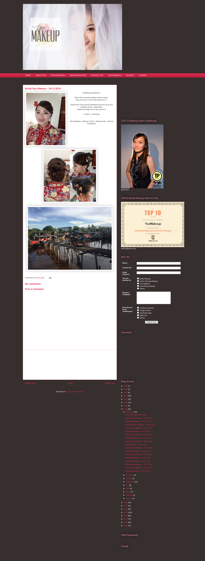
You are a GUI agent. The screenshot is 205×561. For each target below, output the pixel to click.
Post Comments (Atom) (75, 392)
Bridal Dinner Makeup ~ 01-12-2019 (138, 457)
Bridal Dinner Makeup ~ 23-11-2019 (138, 470)
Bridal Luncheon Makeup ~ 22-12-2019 (140, 427)
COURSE (142, 75)
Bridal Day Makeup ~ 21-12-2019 (137, 434)
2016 (126, 511)
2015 (126, 515)
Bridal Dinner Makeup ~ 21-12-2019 (138, 430)
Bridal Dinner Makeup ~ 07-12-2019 (138, 450)
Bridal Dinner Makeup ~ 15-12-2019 (138, 437)
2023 (126, 398)
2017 (126, 508)
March (128, 494)
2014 (126, 518)
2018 (126, 505)
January (129, 501)
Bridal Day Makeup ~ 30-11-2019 (137, 463)
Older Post (110, 383)
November (130, 477)
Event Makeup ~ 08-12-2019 (136, 447)
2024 (126, 395)
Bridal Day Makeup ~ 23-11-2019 (137, 473)
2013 (126, 521)
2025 (126, 392)
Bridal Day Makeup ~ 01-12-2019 (137, 460)
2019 (126, 411)
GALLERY (130, 75)
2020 (126, 408)
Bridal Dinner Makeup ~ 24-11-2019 (138, 467)
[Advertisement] (70, 365)
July (127, 487)
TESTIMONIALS (114, 75)
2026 (126, 388)
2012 (126, 525)
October (129, 481)
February (129, 497)
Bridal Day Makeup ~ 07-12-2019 (137, 454)
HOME (28, 75)
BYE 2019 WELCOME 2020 (135, 417)
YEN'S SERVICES (58, 75)
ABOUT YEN (41, 75)
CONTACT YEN (97, 75)
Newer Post (30, 383)
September (130, 484)
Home (70, 383)
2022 (126, 401)
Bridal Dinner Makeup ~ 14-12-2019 (138, 444)
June (128, 491)
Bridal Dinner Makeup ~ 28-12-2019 (138, 420)
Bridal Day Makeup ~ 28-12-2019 (137, 424)
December (130, 414)
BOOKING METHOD (78, 75)
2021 (126, 405)
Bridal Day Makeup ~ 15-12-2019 (137, 440)
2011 (126, 528)
